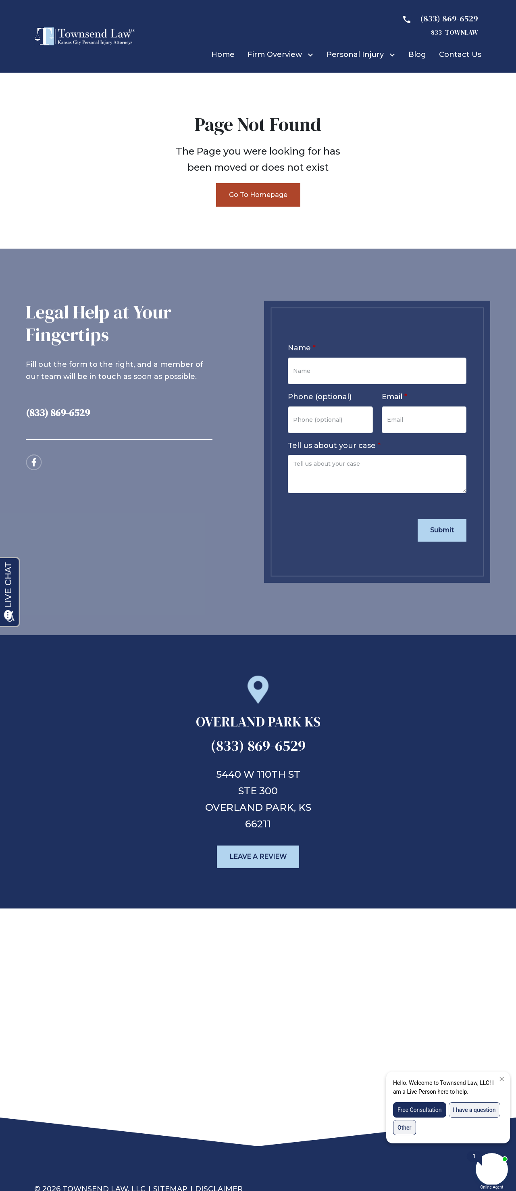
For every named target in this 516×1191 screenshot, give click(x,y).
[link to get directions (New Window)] (258, 725)
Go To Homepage (258, 195)
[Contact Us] (460, 54)
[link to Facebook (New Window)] (34, 462)
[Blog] (417, 54)
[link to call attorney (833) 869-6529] (119, 410)
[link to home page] (84, 35)
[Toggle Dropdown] (312, 54)
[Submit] (442, 530)
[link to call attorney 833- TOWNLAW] (437, 24)
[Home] (223, 54)
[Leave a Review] (258, 857)
